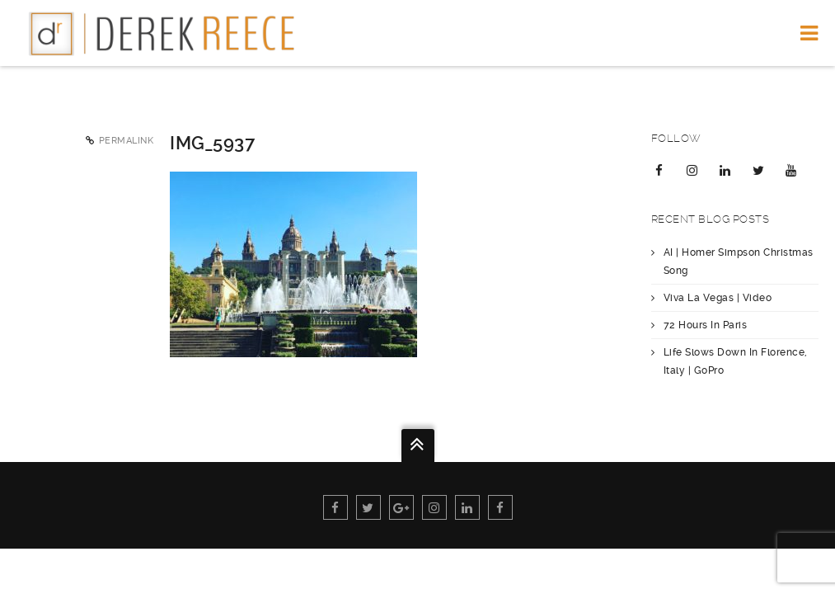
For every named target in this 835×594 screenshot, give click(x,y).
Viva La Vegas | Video (718, 298)
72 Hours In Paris (706, 325)
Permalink (126, 140)
